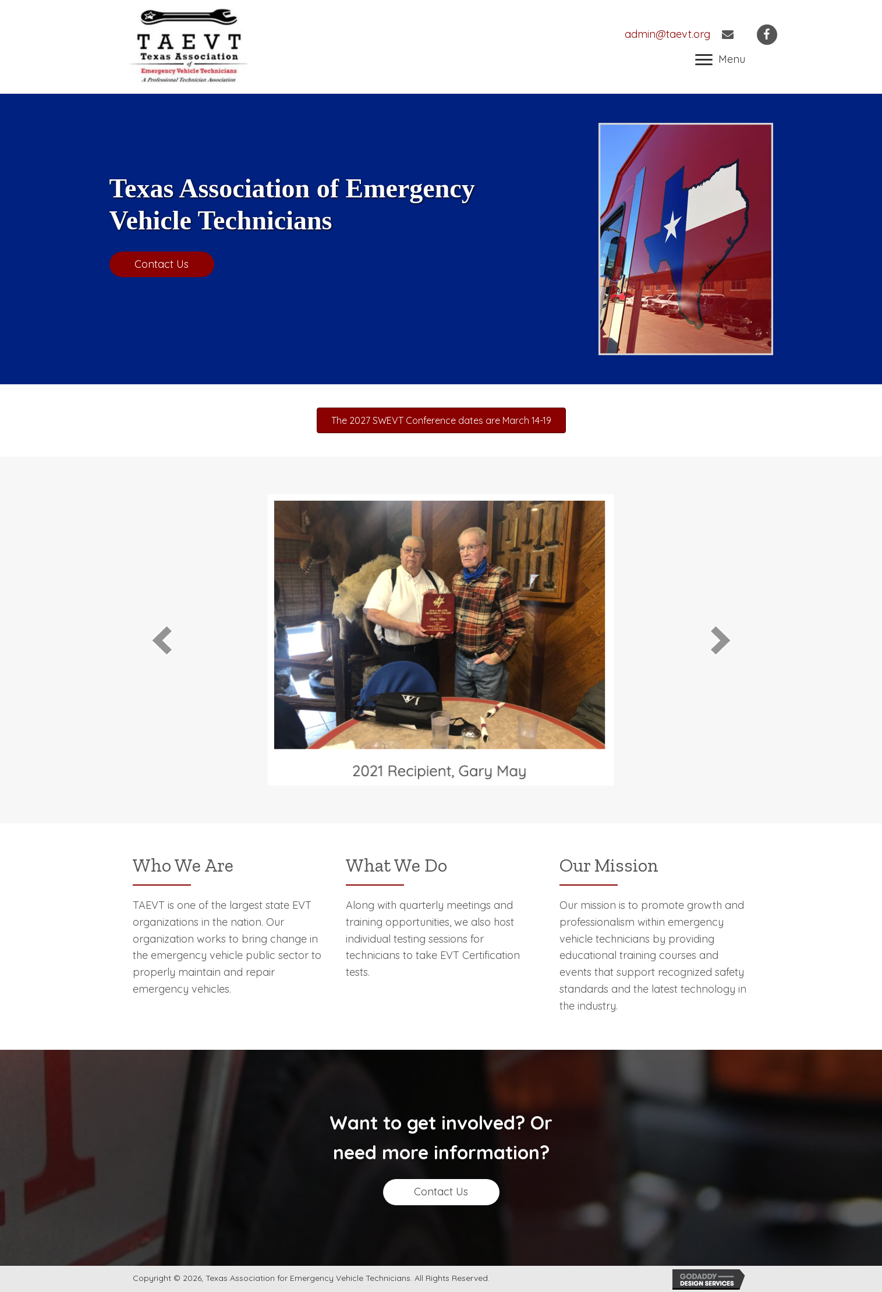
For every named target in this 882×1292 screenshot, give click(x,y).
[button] (720, 60)
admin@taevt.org (667, 34)
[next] (721, 640)
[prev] (162, 640)
